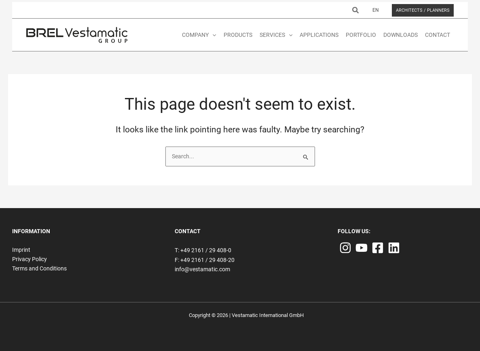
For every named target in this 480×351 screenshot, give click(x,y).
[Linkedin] (394, 247)
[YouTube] (361, 247)
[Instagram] (345, 247)
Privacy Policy (29, 259)
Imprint (21, 250)
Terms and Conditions (39, 268)
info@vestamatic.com (202, 269)
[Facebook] (377, 247)
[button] (355, 10)
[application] (212, 35)
